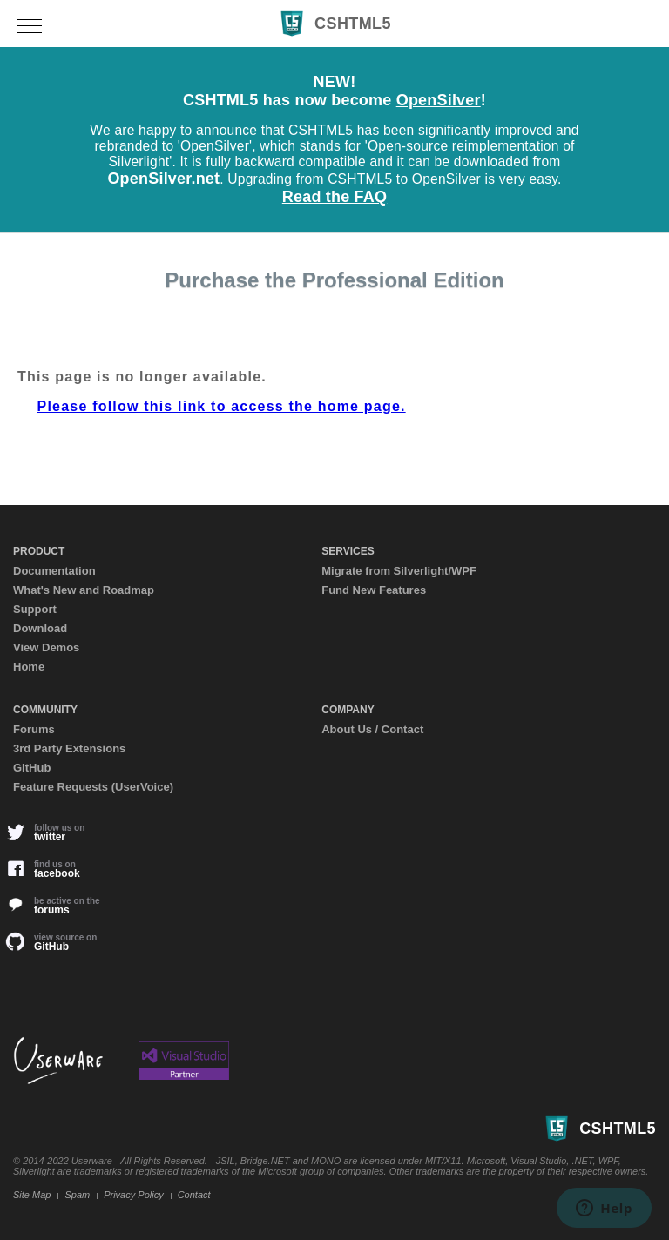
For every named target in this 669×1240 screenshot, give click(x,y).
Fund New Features (373, 589)
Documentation (54, 570)
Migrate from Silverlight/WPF (398, 570)
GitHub (32, 767)
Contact (194, 1194)
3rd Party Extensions (69, 748)
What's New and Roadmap (83, 589)
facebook (56, 869)
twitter (56, 832)
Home (28, 666)
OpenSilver (438, 100)
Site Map (32, 1194)
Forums (34, 729)
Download (40, 628)
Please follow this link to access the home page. (221, 406)
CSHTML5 (334, 23)
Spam (77, 1194)
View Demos (46, 647)
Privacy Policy (133, 1194)
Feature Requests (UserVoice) (93, 786)
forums (56, 905)
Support (35, 609)
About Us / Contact (372, 729)
